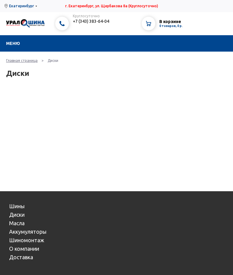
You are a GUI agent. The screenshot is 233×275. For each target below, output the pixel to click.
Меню (13, 43)
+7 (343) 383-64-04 (91, 21)
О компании (24, 248)
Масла (17, 223)
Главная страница (22, 61)
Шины (17, 206)
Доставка (21, 257)
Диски (17, 214)
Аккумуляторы (27, 231)
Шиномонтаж (26, 240)
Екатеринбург (21, 6)
